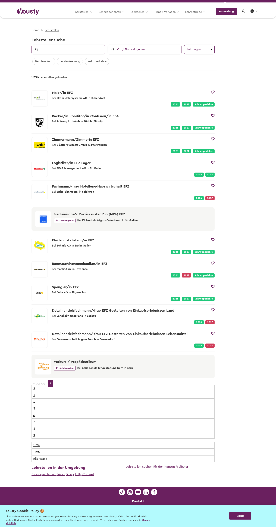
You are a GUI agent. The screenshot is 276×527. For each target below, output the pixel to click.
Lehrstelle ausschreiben (244, 3)
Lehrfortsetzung (70, 61)
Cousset (88, 474)
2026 (175, 104)
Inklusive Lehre (96, 61)
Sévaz (61, 474)
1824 (36, 445)
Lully (78, 474)
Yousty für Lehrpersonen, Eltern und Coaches (193, 3)
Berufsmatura (43, 61)
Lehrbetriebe (195, 15)
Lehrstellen (140, 15)
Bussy (70, 474)
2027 (186, 104)
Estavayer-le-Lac (44, 474)
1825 (36, 451)
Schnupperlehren (112, 15)
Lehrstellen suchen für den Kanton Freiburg (157, 466)
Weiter (240, 516)
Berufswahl (84, 15)
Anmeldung (228, 15)
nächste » (40, 458)
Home (35, 30)
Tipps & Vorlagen (167, 15)
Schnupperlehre (204, 104)
